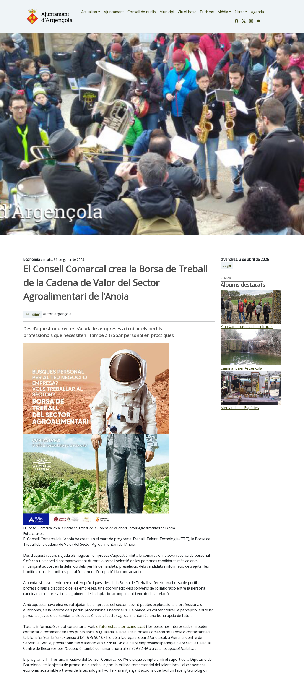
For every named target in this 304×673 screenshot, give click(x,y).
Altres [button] (239, 11)
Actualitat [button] (89, 11)
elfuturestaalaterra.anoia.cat (120, 626)
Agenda (257, 11)
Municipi (166, 11)
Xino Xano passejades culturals (247, 326)
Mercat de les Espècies (240, 407)
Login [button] (227, 265)
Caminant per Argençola (241, 368)
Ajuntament (114, 11)
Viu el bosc (187, 11)
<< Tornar (32, 314)
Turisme (207, 11)
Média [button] (223, 11)
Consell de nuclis (141, 11)
